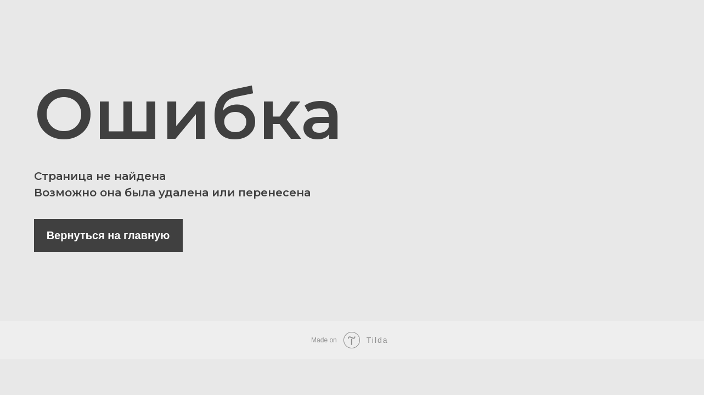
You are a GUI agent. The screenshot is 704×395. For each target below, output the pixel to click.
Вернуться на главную (108, 235)
